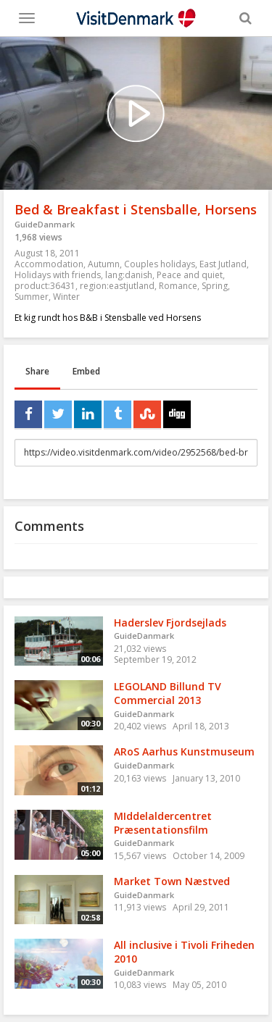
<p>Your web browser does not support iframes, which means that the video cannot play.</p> (136, 113)
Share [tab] (37, 371)
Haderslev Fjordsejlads (170, 622)
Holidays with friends (58, 275)
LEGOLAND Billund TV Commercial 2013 (167, 693)
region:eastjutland (117, 286)
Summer (32, 296)
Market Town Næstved (172, 881)
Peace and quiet (190, 275)
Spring (215, 286)
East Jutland (223, 264)
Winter (66, 296)
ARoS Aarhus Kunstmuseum (184, 751)
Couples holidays (159, 264)
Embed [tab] (86, 371)
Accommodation (49, 264)
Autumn (104, 264)
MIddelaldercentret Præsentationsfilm (163, 823)
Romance (178, 286)
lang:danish (128, 275)
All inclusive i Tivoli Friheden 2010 (184, 952)
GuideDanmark (45, 224)
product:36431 (45, 286)
